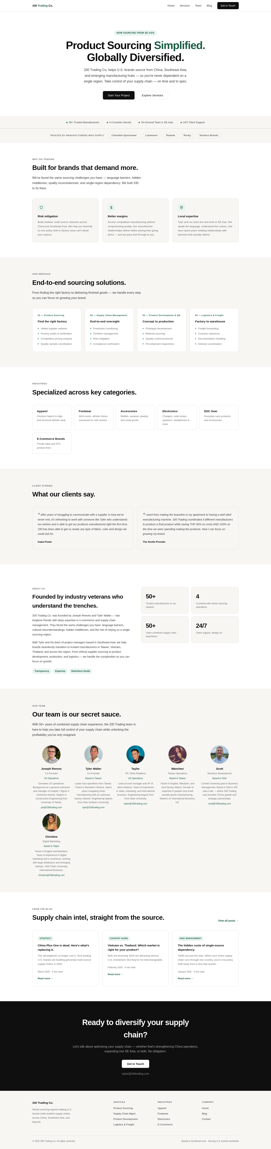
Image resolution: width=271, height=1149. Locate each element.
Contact (206, 1119)
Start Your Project (119, 95)
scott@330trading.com (219, 803)
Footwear (163, 1113)
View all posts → (228, 920)
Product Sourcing (123, 1108)
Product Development (125, 1119)
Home (170, 5)
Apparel (162, 1108)
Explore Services (152, 95)
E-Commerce (165, 1124)
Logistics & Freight (123, 1124)
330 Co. (42, 5)
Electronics (164, 1119)
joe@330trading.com (51, 807)
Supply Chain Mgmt (124, 1113)
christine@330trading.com (51, 875)
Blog (209, 5)
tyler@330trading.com (93, 807)
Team (198, 5)
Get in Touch (228, 5)
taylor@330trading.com (135, 803)
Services (185, 5)
